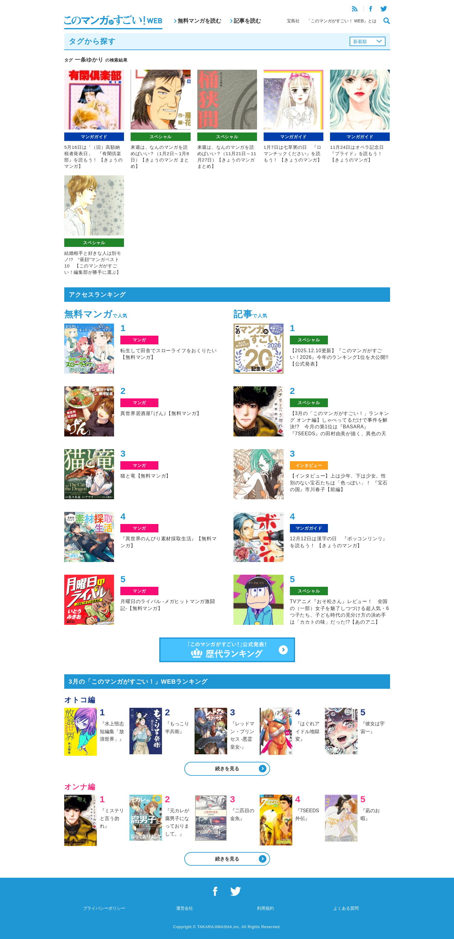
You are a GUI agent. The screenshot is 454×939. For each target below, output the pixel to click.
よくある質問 (346, 908)
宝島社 (293, 20)
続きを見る (227, 768)
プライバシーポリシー (104, 908)
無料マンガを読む (199, 21)
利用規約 (265, 908)
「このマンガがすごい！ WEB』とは (341, 20)
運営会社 (184, 908)
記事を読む (247, 21)
